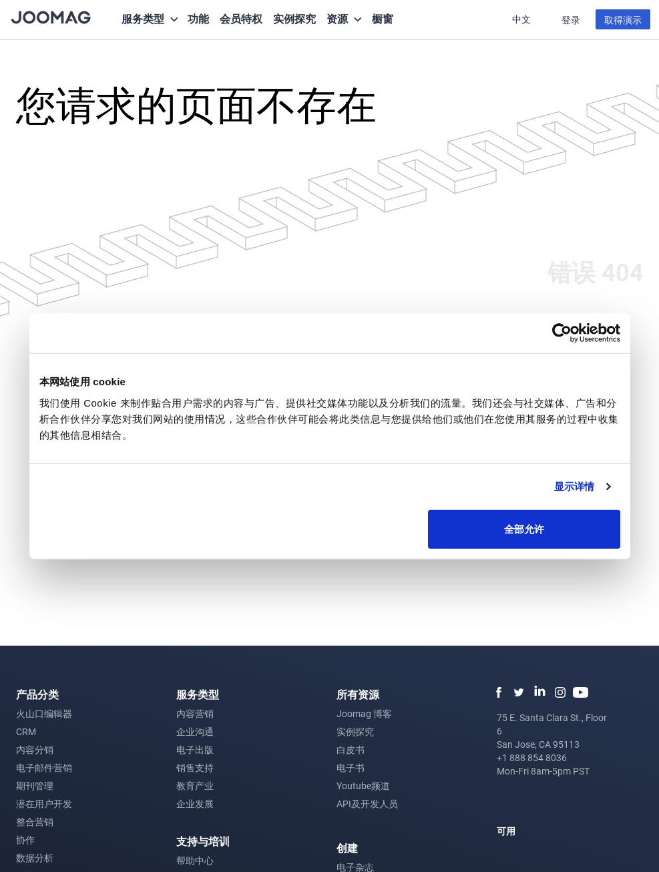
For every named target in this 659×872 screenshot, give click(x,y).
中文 (522, 19)
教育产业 (195, 785)
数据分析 (34, 857)
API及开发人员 (367, 803)
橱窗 (382, 18)
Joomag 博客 (364, 713)
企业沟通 (195, 731)
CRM (26, 731)
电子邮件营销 (44, 767)
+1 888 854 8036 (532, 757)
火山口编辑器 (44, 713)
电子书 (351, 767)
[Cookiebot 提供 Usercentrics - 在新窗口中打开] (561, 333)
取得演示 (623, 19)
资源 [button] (337, 18)
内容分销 (34, 749)
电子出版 (195, 749)
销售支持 (195, 767)
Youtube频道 (363, 785)
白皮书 (351, 749)
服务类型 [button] (143, 18)
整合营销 (34, 821)
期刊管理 (34, 785)
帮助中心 (195, 860)
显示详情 (574, 486)
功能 (198, 18)
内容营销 (195, 713)
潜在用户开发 (44, 803)
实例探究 (294, 18)
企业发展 (195, 803)
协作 (25, 839)
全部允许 (524, 528)
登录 (571, 19)
